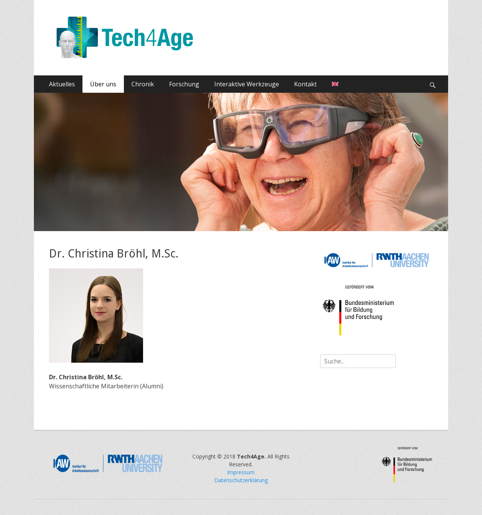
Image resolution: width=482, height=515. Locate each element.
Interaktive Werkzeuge (246, 84)
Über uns (103, 84)
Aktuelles (62, 84)
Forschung (184, 84)
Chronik (142, 84)
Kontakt (305, 84)
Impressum (241, 472)
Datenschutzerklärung (241, 480)
